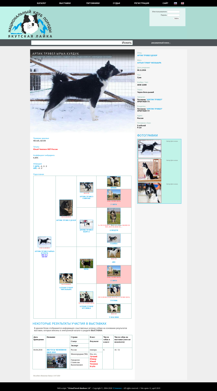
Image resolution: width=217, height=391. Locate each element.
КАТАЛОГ (41, 3)
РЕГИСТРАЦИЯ (141, 3)
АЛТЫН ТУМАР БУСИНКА (86, 307)
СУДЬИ (116, 3)
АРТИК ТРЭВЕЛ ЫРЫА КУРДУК (44, 252)
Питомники (93, 3)
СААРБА (113, 244)
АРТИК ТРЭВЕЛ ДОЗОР (66, 220)
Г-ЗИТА (114, 204)
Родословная (83, 57)
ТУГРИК (113, 300)
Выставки (65, 3)
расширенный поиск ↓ (161, 43)
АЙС (114, 262)
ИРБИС (114, 188)
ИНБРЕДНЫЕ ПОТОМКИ (102, 57)
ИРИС (86, 269)
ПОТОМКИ (57, 57)
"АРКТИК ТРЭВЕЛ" (154, 100)
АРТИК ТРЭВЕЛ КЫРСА (86, 231)
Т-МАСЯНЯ (114, 317)
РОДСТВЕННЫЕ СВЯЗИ (42, 57)
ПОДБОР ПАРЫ (69, 57)
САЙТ (165, 3)
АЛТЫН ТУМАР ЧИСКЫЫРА (66, 288)
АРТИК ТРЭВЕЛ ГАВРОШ (86, 197)
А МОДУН (114, 230)
